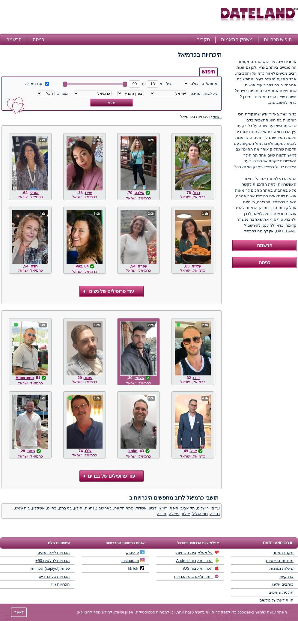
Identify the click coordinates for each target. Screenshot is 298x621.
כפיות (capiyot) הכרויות (50, 568)
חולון (78, 508)
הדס (34, 266)
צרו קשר (286, 576)
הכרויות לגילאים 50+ (52, 560)
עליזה (196, 266)
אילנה (140, 192)
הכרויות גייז (60, 584)
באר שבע (104, 508)
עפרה (142, 266)
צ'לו (88, 451)
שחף (31, 451)
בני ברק (65, 508)
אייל (193, 451)
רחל (196, 192)
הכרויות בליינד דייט (54, 576)
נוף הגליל (200, 514)
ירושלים (203, 508)
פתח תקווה (124, 508)
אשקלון (38, 508)
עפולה (174, 514)
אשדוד (141, 508)
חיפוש (208, 72)
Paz (79, 266)
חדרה (161, 514)
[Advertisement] (109, 17)
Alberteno (25, 377)
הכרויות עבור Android (197, 560)
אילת (186, 514)
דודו (196, 377)
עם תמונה (37, 84)
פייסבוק (135, 552)
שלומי (139, 377)
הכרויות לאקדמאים (53, 552)
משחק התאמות (236, 39)
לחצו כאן (84, 612)
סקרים (203, 39)
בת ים (52, 508)
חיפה (174, 508)
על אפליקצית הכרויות (197, 552)
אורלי (34, 192)
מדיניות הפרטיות (280, 560)
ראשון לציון (158, 508)
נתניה (89, 508)
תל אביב (187, 508)
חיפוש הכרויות (278, 39)
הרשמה (14, 39)
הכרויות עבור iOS (201, 568)
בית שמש (22, 508)
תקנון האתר (283, 552)
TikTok (136, 568)
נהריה (215, 514)
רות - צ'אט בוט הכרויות (196, 576)
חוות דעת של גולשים (276, 600)
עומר (88, 377)
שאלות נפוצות (282, 568)
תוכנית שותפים (281, 592)
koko (132, 451)
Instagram (133, 560)
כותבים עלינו (283, 584)
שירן (88, 192)
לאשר (19, 612)
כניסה (38, 39)
